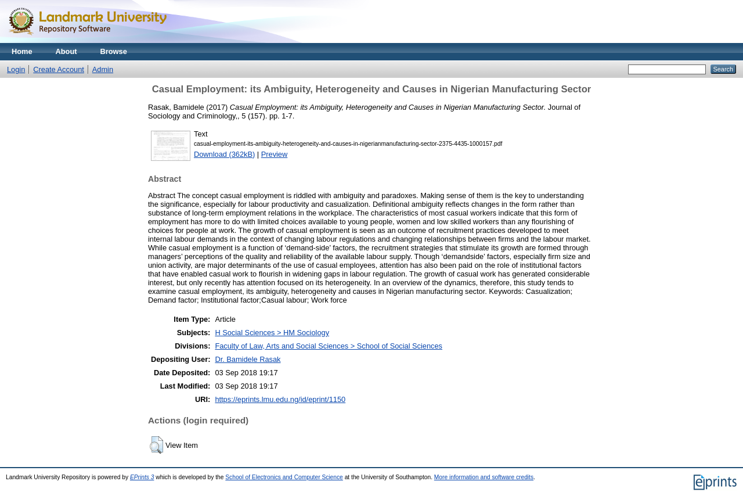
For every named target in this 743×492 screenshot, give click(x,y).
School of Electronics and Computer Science (284, 477)
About (66, 51)
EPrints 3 (142, 477)
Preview (274, 154)
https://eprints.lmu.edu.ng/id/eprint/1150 (280, 399)
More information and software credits (483, 477)
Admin (102, 69)
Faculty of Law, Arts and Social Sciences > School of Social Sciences (328, 346)
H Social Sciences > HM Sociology (272, 332)
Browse (113, 51)
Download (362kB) (224, 154)
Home (22, 51)
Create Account (58, 69)
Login (16, 69)
